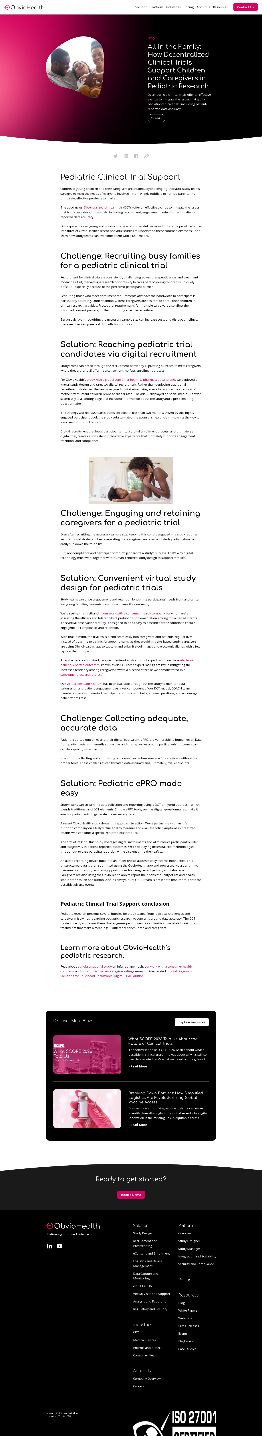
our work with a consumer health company (134, 613)
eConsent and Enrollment (151, 1253)
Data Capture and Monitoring (145, 1275)
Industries (173, 7)
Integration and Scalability (197, 1256)
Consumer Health (145, 1355)
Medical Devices (144, 1340)
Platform (156, 7)
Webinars (185, 1318)
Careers (138, 1386)
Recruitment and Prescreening (145, 1243)
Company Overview (147, 1378)
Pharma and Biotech (147, 1348)
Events (183, 1333)
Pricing (189, 7)
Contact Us (245, 7)
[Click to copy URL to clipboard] (146, 156)
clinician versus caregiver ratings (110, 971)
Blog (181, 1303)
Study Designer (189, 1241)
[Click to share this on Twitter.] (116, 156)
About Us (203, 7)
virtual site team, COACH (84, 683)
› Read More (137, 1066)
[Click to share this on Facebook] (136, 156)
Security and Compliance (196, 1264)
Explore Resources (192, 1022)
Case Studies (187, 1349)
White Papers (187, 1310)
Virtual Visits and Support (151, 1294)
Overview (184, 1233)
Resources (220, 7)
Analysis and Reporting (149, 1301)
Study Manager (189, 1249)
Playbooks (185, 1341)
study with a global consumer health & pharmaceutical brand (131, 379)
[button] (141, 7)
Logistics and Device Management (147, 1263)
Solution (141, 7)
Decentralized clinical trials (103, 207)
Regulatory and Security (150, 1309)
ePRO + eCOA (142, 1286)
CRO (136, 1332)
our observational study (95, 966)
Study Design (142, 1233)
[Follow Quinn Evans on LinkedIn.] (49, 1246)
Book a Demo (131, 1195)
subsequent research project (81, 674)
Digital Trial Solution (129, 976)
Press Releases (188, 1326)
